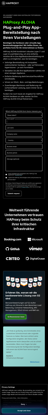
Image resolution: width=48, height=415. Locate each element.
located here (18, 175)
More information (22, 398)
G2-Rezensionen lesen (16, 317)
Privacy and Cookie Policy (9, 398)
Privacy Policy (25, 187)
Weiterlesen (35, 362)
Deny (23, 404)
